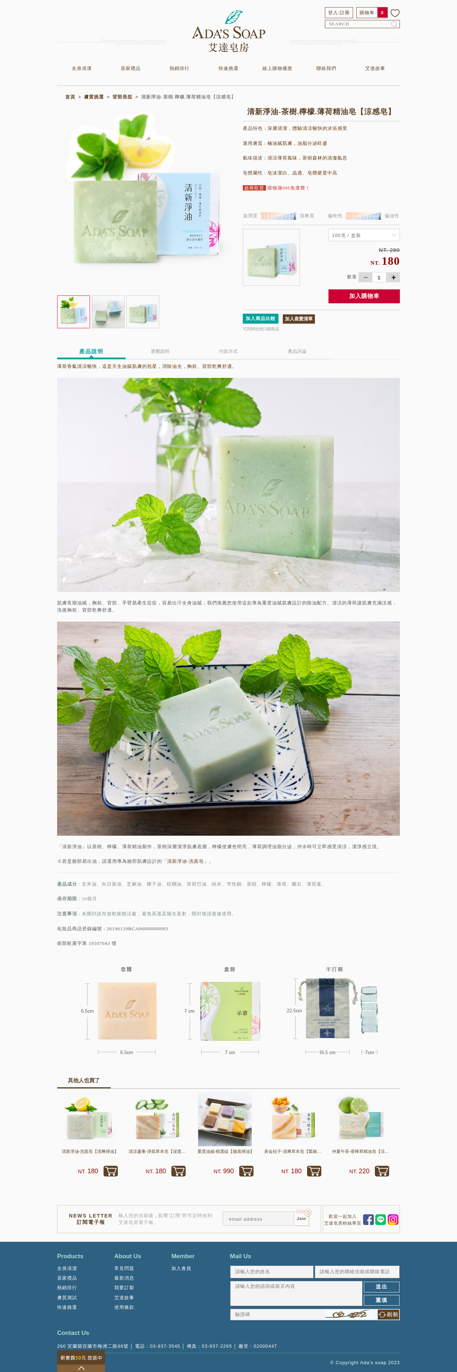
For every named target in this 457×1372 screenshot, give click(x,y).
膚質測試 (67, 1297)
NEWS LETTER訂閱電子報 (90, 1219)
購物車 (367, 12)
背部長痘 (122, 97)
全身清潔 (82, 68)
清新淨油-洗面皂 (185, 861)
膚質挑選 (94, 97)
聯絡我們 (326, 68)
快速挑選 (228, 68)
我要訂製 (124, 1287)
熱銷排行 (180, 68)
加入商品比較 (261, 318)
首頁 (70, 97)
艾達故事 (375, 68)
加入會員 (181, 1268)
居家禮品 (131, 68)
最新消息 (124, 1278)
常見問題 (124, 1268)
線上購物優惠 (277, 68)
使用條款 (124, 1307)
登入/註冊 (339, 12)
